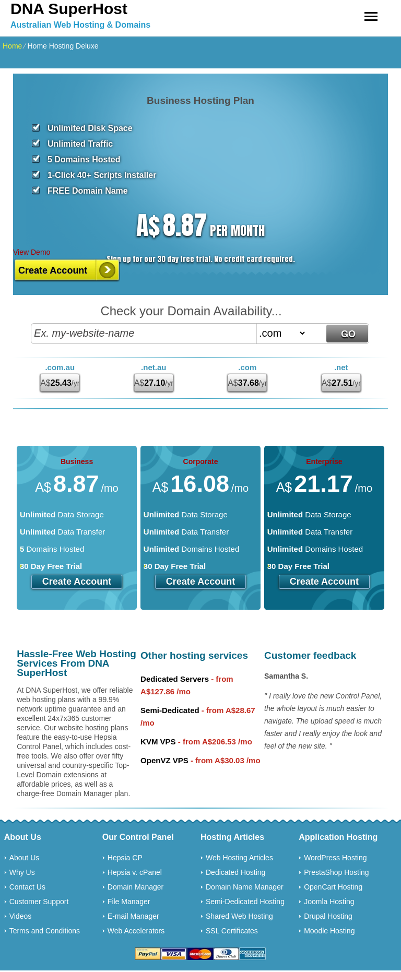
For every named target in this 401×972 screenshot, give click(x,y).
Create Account (52, 270)
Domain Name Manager (245, 887)
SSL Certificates (232, 931)
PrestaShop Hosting (336, 872)
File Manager (129, 901)
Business (77, 461)
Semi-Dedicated (169, 710)
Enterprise (324, 461)
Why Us (22, 872)
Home (12, 46)
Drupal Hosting (328, 916)
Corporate (200, 461)
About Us (24, 858)
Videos (20, 916)
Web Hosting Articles (239, 858)
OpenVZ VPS (164, 760)
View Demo (31, 252)
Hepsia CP (125, 858)
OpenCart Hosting (333, 887)
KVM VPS (158, 741)
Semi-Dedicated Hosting (245, 901)
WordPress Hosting (335, 858)
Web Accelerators (136, 931)
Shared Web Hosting (239, 916)
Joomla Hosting (329, 901)
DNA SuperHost (68, 8)
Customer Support (39, 901)
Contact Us (27, 887)
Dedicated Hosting (235, 872)
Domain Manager (135, 887)
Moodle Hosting (329, 931)
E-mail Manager (133, 916)
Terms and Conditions (44, 931)
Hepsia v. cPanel (135, 872)
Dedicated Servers (174, 678)
